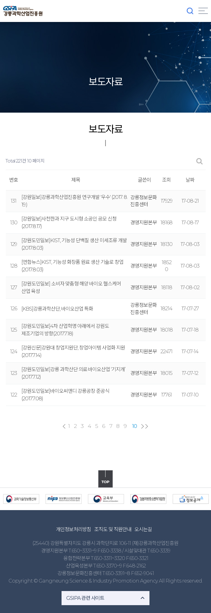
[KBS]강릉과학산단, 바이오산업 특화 (57, 309)
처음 (64, 426)
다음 (142, 426)
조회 (166, 180)
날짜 (190, 180)
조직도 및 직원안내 (112, 529)
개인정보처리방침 (73, 529)
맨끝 (146, 426)
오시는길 (143, 529)
